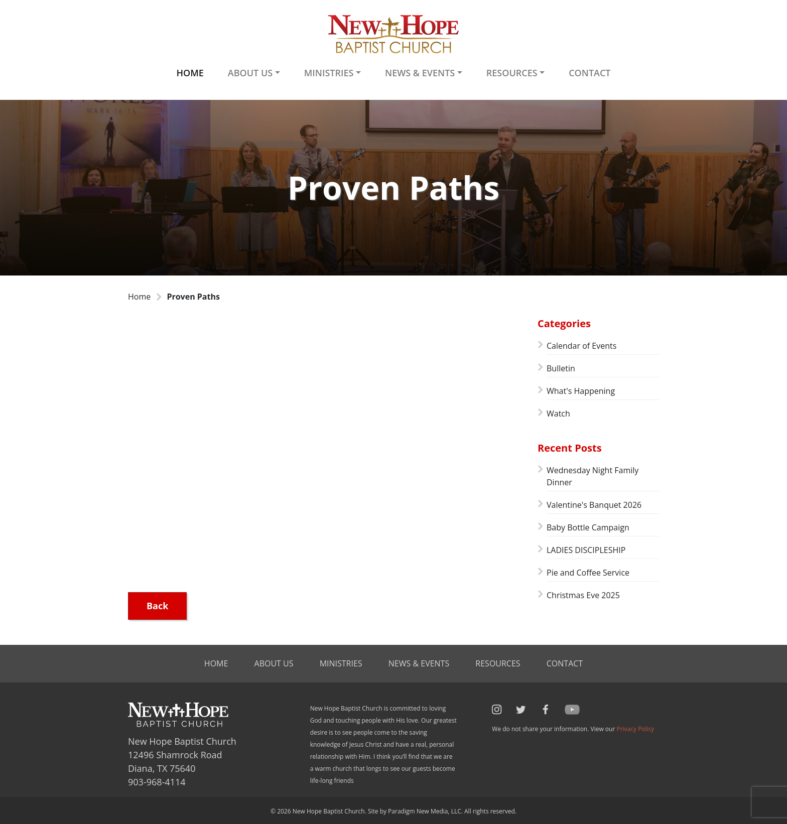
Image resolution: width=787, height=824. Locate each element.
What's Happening (581, 390)
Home (189, 73)
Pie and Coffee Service (588, 572)
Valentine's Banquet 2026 (594, 504)
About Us (274, 663)
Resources (497, 663)
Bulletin (561, 368)
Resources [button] (512, 73)
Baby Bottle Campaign (588, 527)
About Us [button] (250, 73)
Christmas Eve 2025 (583, 595)
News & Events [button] (420, 73)
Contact (589, 73)
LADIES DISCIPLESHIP (586, 550)
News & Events (418, 663)
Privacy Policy (635, 729)
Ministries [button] (329, 73)
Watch (558, 413)
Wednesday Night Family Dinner (592, 476)
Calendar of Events (581, 345)
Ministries (341, 663)
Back (157, 606)
